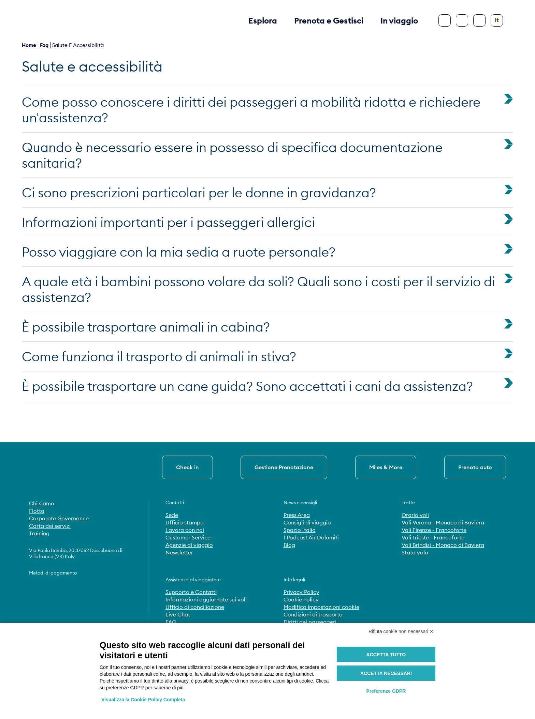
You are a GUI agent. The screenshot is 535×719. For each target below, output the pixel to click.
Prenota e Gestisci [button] (328, 20)
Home (29, 45)
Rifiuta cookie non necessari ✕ (401, 631)
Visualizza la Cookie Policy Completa (143, 699)
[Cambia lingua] (497, 20)
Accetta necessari (386, 673)
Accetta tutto (386, 654)
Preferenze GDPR (386, 691)
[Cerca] (462, 20)
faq (44, 45)
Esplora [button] (262, 20)
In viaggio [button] (399, 20)
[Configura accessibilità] (479, 20)
